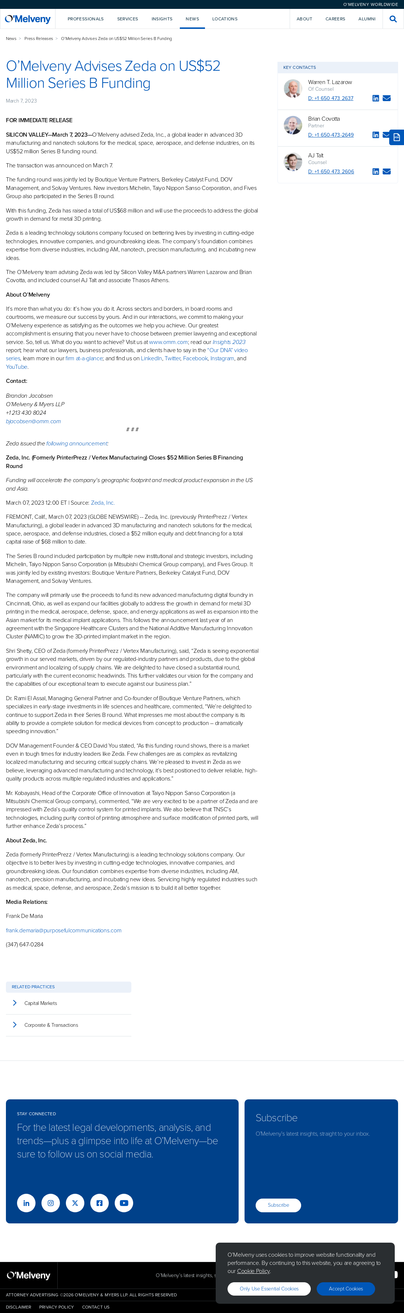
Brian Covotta (324, 119)
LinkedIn (151, 358)
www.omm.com (168, 342)
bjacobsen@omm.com (33, 421)
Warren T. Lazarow (330, 82)
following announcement (76, 443)
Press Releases (38, 38)
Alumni (367, 19)
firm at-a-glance (83, 358)
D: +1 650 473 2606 (331, 172)
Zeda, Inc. (103, 502)
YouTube (16, 367)
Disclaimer (18, 1307)
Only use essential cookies (269, 1289)
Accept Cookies (346, 1289)
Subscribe (278, 1205)
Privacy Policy (56, 1307)
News (11, 38)
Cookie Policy (253, 1271)
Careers (336, 19)
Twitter (172, 358)
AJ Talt (315, 155)
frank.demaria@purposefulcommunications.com (63, 930)
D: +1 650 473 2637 (330, 98)
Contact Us (96, 1307)
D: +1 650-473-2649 (331, 135)
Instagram (222, 358)
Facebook (195, 358)
